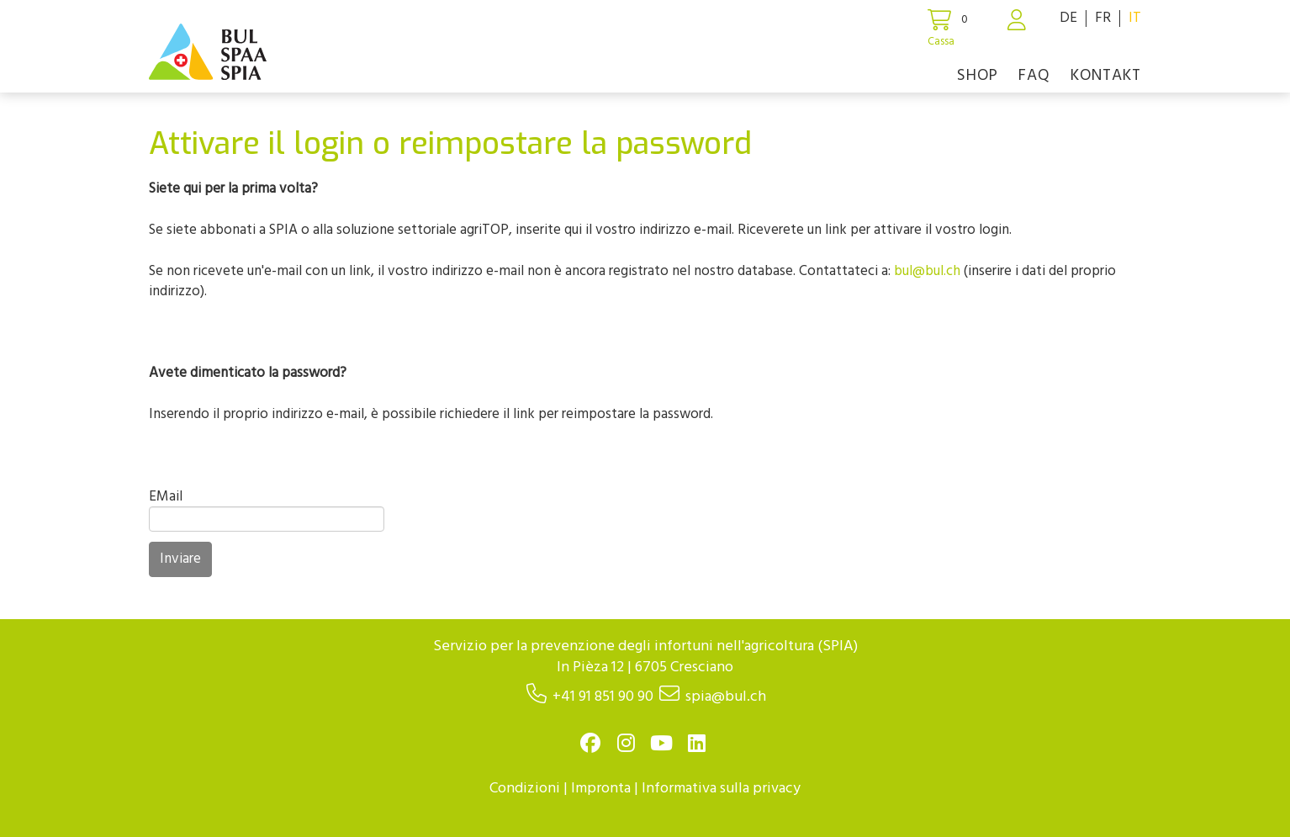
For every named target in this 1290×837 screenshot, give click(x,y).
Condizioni (524, 788)
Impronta (601, 788)
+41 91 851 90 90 (602, 697)
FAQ (1034, 75)
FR (1103, 18)
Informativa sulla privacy (721, 788)
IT (1135, 18)
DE (1068, 18)
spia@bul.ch (725, 697)
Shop (977, 75)
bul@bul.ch (927, 271)
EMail (165, 496)
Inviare (180, 559)
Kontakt (1106, 75)
